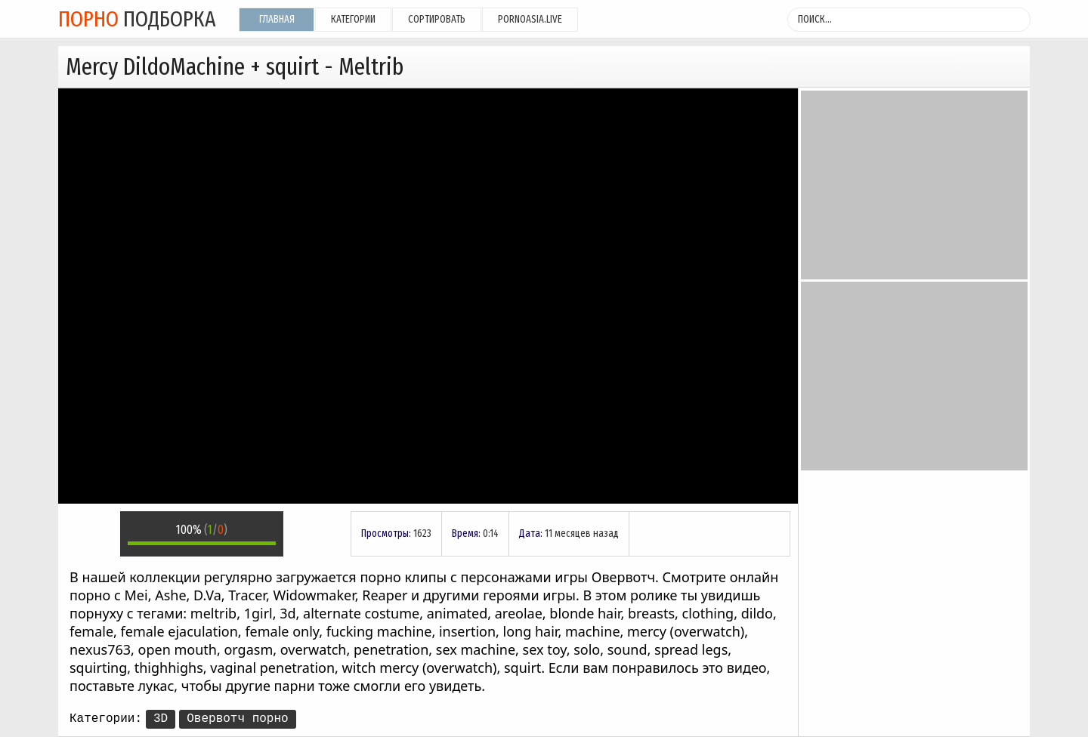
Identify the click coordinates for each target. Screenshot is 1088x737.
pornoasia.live (530, 19)
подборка (137, 19)
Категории (353, 19)
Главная (277, 19)
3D (160, 719)
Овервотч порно (237, 719)
